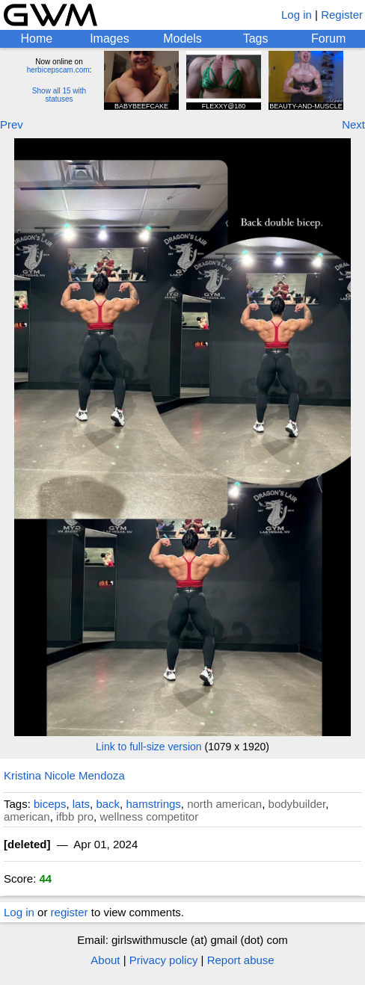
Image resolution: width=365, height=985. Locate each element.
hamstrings (153, 803)
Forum (328, 38)
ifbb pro (74, 816)
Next (353, 124)
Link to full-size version (149, 747)
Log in (296, 14)
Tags (256, 38)
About (105, 960)
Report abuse (240, 960)
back (108, 803)
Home (36, 38)
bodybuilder (297, 803)
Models (182, 38)
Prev (11, 124)
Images (109, 38)
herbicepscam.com (58, 70)
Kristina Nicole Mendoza (64, 775)
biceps (50, 803)
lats (81, 803)
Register (342, 14)
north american (224, 803)
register (69, 912)
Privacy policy (163, 960)
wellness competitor (148, 816)
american (27, 816)
